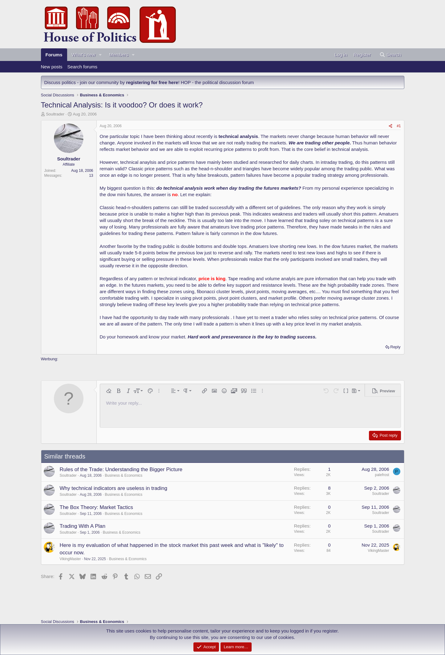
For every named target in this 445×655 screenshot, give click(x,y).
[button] (100, 54)
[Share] (390, 126)
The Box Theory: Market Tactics (96, 507)
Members (118, 54)
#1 (399, 126)
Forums (54, 54)
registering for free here (152, 82)
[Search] (390, 54)
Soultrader (55, 114)
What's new (83, 54)
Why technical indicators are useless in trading (114, 488)
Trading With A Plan (83, 526)
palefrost (382, 475)
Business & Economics (123, 475)
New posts (52, 66)
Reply (395, 347)
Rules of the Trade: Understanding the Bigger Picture (121, 469)
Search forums (82, 66)
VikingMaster (70, 559)
